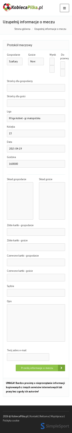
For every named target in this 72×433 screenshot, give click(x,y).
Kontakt (34, 416)
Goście (32, 54)
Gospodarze (13, 54)
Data (9, 142)
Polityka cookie (11, 420)
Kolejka (11, 126)
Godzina (11, 157)
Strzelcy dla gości (16, 96)
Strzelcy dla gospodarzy (20, 81)
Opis (9, 301)
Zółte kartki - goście (17, 240)
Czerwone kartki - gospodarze (23, 255)
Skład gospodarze (16, 179)
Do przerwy (62, 56)
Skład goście (45, 179)
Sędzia (10, 286)
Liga (9, 111)
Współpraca (57, 416)
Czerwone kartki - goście (20, 271)
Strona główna (22, 29)
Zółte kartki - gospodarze (20, 225)
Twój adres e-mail (16, 350)
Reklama (44, 416)
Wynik (52, 54)
